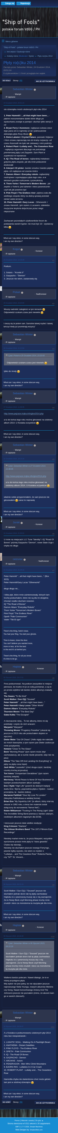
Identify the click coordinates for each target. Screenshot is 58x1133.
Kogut (16, 249)
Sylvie (31, 56)
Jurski (16, 522)
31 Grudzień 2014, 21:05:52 (14, 533)
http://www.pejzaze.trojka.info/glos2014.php (23, 413)
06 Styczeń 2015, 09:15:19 (13, 884)
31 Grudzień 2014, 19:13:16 (14, 459)
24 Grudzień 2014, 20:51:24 (14, 103)
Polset (16, 292)
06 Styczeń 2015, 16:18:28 (13, 936)
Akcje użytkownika (45, 81)
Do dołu (7, 81)
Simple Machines (36, 1127)
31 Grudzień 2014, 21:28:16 (14, 570)
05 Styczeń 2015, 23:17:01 (13, 677)
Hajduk (17, 666)
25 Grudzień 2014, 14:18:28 (14, 260)
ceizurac (18, 559)
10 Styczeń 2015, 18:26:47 (13, 1026)
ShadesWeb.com (36, 1130)
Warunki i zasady (27, 1120)
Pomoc (17, 1120)
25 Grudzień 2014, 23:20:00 (14, 303)
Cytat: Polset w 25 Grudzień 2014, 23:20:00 (26, 356)
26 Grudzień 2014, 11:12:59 (14, 348)
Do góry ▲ (39, 1120)
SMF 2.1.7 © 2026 (22, 1127)
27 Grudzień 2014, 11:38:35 (14, 407)
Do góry (7, 1102)
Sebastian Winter (23, 89)
